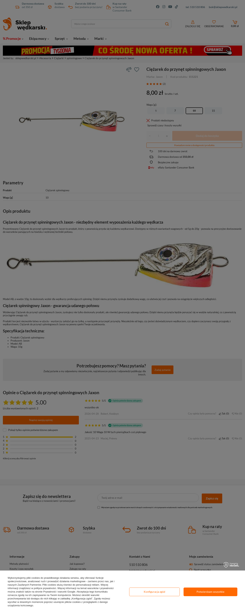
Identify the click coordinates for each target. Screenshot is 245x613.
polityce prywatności (45, 588)
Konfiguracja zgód (154, 591)
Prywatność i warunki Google (59, 591)
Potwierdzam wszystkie (210, 591)
